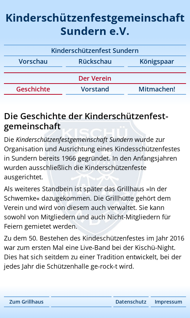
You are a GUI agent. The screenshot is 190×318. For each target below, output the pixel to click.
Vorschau (33, 61)
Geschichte (33, 89)
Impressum (168, 301)
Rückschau (95, 61)
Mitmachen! (157, 89)
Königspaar (157, 61)
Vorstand (95, 89)
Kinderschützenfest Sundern (95, 50)
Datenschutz (131, 301)
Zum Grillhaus (26, 301)
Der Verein (94, 78)
